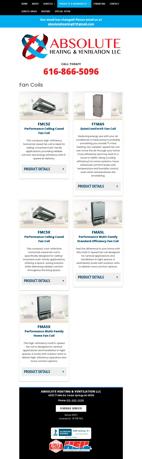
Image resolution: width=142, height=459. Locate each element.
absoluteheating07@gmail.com (71, 24)
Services (49, 3)
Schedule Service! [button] (71, 408)
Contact (114, 3)
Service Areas (29, 11)
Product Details (37, 168)
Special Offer (62, 11)
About (35, 3)
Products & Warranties (74, 3)
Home (24, 3)
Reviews (45, 11)
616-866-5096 (71, 71)
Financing (99, 3)
